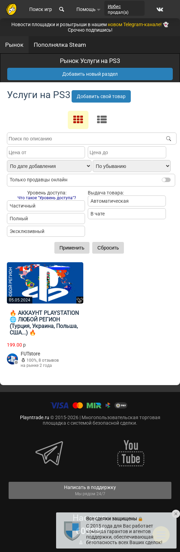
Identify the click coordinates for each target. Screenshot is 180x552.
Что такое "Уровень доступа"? (47, 197)
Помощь (88, 9)
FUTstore (30, 354)
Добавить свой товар (101, 96)
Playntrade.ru (34, 417)
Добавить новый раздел (90, 74)
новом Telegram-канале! (135, 24)
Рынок (14, 44)
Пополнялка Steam (60, 44)
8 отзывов (49, 360)
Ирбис (114, 6)
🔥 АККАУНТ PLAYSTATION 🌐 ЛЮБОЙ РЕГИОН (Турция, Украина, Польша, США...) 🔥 (44, 323)
